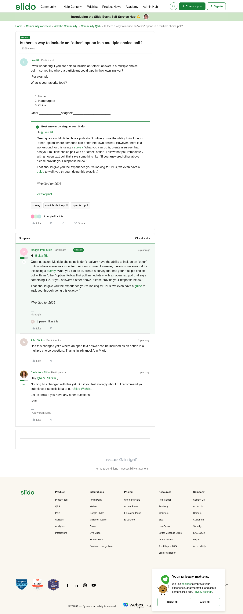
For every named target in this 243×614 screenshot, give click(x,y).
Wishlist (92, 6)
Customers (198, 519)
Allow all (205, 602)
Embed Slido (96, 539)
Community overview (38, 26)
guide (40, 171)
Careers (197, 513)
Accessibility (199, 546)
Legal (196, 539)
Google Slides (97, 513)
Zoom (93, 526)
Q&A (57, 506)
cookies (186, 583)
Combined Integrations (101, 546)
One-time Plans (132, 500)
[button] (192, 6)
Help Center (165, 500)
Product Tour (61, 500)
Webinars (164, 513)
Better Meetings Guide (170, 533)
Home (18, 26)
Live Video (95, 533)
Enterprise (129, 519)
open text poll (80, 205)
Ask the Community (65, 26)
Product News (111, 6)
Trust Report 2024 (168, 546)
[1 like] (44, 322)
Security (197, 526)
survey (78, 147)
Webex (93, 506)
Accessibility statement (134, 468)
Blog (161, 519)
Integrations (61, 533)
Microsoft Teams (98, 519)
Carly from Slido (40, 372)
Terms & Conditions (106, 468)
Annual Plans (131, 506)
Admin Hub (150, 6)
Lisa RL (35, 60)
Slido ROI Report (167, 553)
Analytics (59, 526)
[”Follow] (67, 587)
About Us (198, 506)
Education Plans (132, 513)
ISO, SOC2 (199, 533)
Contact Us (199, 500)
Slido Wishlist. (82, 388)
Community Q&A (91, 26)
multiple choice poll (56, 205)
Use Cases (164, 526)
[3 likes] (47, 216)
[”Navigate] (27, 493)
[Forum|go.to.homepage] (25, 6)
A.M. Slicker (38, 340)
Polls (57, 513)
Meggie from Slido (41, 249)
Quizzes (59, 519)
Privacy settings (203, 591)
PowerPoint (96, 500)
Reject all (172, 602)
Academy (132, 6)
